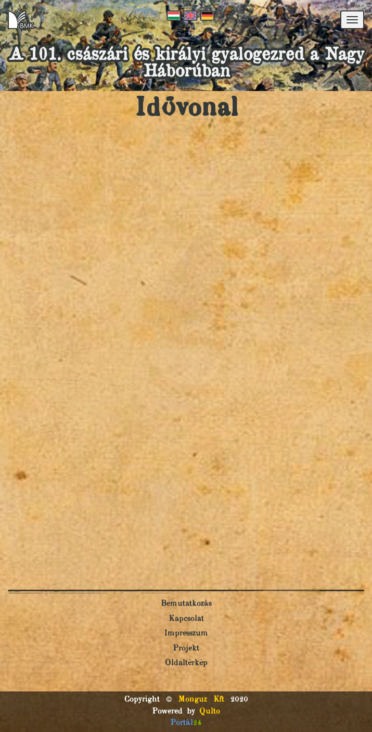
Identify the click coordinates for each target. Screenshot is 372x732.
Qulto (209, 711)
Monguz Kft (201, 699)
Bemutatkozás (186, 603)
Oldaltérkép (186, 663)
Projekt (186, 648)
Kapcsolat (186, 618)
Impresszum (186, 633)
